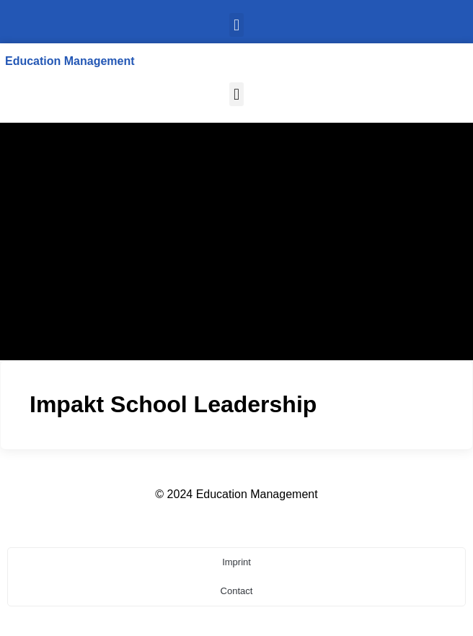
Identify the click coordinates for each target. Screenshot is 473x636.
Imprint (236, 562)
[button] (236, 25)
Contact (237, 590)
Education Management (70, 61)
